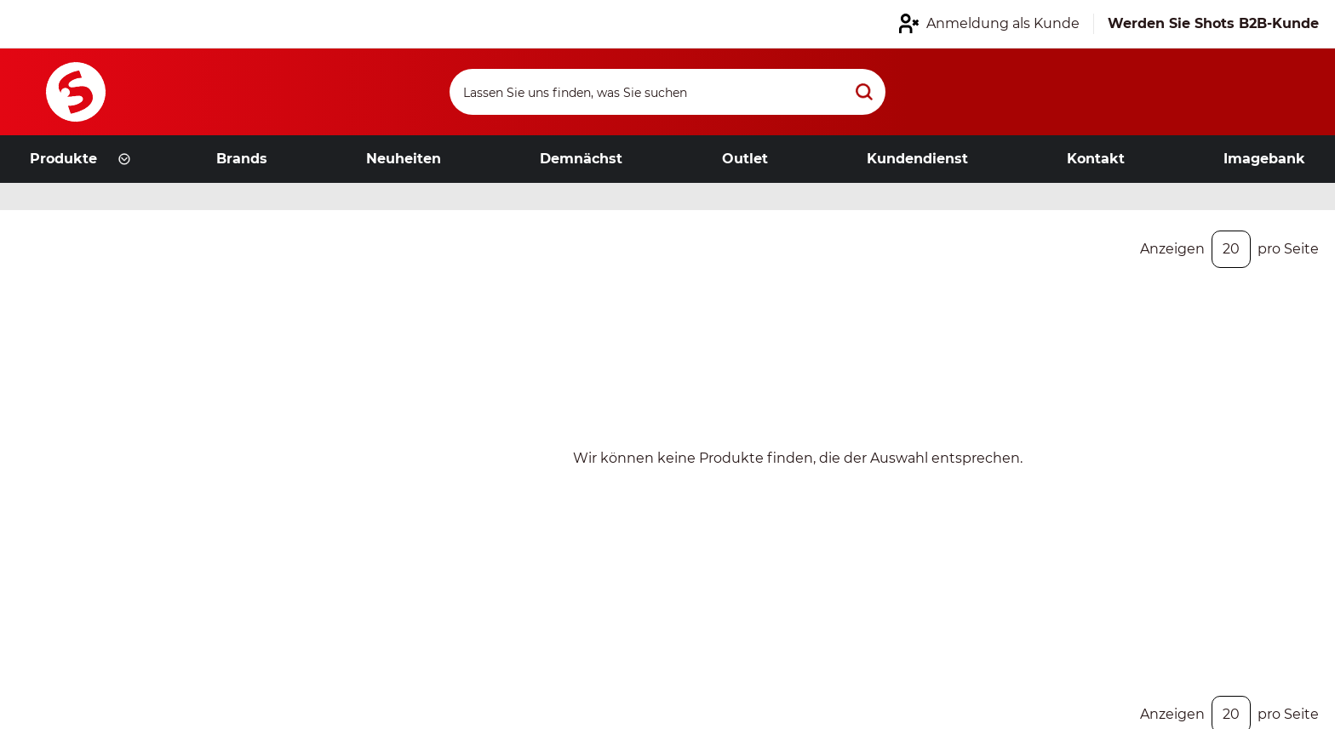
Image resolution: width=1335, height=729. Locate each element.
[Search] (667, 92)
